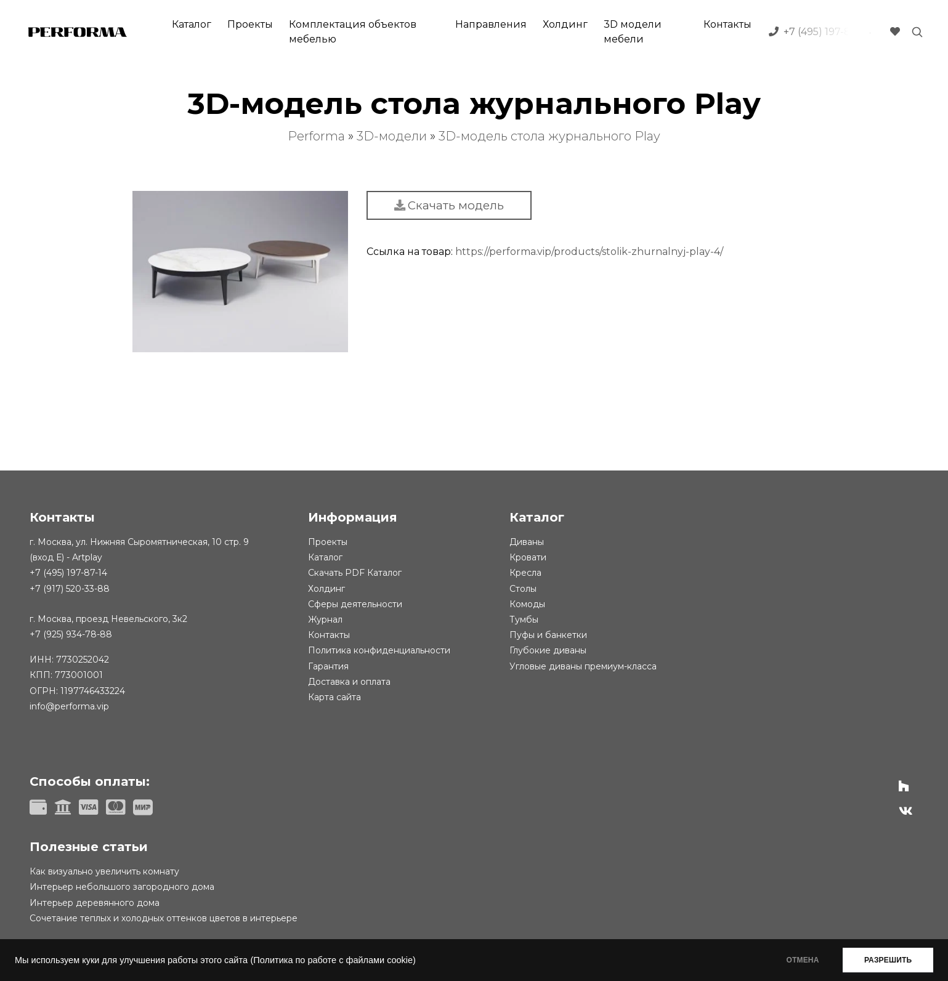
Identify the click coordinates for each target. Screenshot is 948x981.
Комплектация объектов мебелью (352, 31)
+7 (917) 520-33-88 (70, 588)
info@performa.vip (69, 706)
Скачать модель (449, 205)
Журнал (325, 619)
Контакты (727, 24)
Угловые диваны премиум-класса (583, 666)
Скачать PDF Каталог (355, 572)
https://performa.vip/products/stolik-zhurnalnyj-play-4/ (589, 251)
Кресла (525, 572)
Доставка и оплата (349, 681)
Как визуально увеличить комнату (104, 871)
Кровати (527, 557)
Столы (523, 588)
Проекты (250, 24)
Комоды (527, 604)
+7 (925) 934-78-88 (71, 634)
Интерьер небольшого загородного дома (122, 886)
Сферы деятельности (355, 604)
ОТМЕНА (802, 960)
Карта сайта (334, 697)
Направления (491, 24)
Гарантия (328, 666)
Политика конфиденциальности (379, 650)
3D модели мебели (633, 31)
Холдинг (565, 24)
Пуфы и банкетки (548, 634)
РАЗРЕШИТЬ (888, 960)
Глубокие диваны (547, 650)
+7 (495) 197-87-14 (68, 572)
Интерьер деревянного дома (95, 902)
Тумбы (523, 619)
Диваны (526, 541)
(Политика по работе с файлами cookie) (332, 960)
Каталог (191, 24)
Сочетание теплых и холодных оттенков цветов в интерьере (164, 918)
